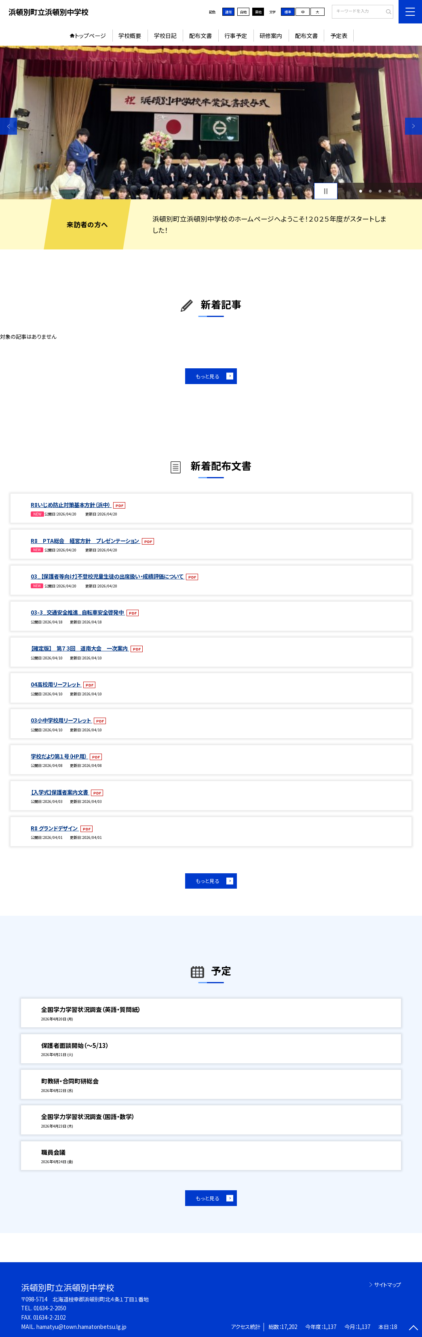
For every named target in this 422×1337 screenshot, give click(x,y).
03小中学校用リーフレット (61, 720)
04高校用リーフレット (56, 684)
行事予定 (235, 36)
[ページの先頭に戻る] (413, 1328)
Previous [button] (8, 126)
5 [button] (399, 191)
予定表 (338, 36)
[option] (211, 123)
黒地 (258, 11)
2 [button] (370, 191)
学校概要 (129, 36)
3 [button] (380, 191)
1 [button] (360, 191)
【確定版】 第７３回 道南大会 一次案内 (80, 648)
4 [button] (389, 191)
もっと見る (207, 376)
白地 (243, 11)
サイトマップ (387, 1284)
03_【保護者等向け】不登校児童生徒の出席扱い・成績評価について (107, 576)
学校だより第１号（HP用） (59, 756)
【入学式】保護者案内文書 (60, 792)
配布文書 (200, 36)
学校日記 (165, 36)
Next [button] (413, 126)
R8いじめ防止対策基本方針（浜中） (71, 505)
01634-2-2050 (50, 1308)
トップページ (90, 36)
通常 (228, 11)
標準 (288, 11)
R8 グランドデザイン (55, 828)
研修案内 (271, 36)
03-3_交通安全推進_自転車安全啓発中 (78, 612)
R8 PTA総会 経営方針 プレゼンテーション (85, 541)
